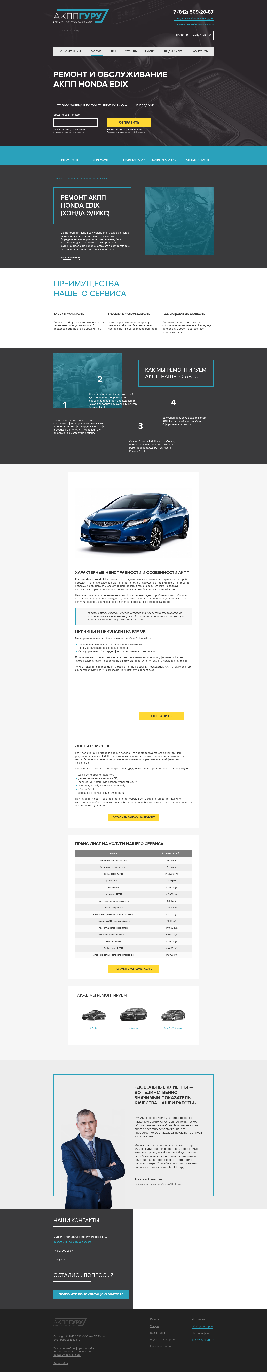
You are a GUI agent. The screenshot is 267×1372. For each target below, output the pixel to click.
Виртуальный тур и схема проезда (195, 23)
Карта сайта (60, 1363)
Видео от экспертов (162, 1339)
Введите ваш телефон (67, 114)
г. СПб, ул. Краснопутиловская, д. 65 (194, 18)
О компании (70, 51)
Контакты (200, 51)
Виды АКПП (173, 51)
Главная (155, 1319)
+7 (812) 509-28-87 (192, 12)
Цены (114, 51)
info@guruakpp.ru (62, 1259)
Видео (150, 51)
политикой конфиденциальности (72, 1353)
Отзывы (131, 51)
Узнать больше (70, 257)
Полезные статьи (160, 1346)
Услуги (97, 51)
